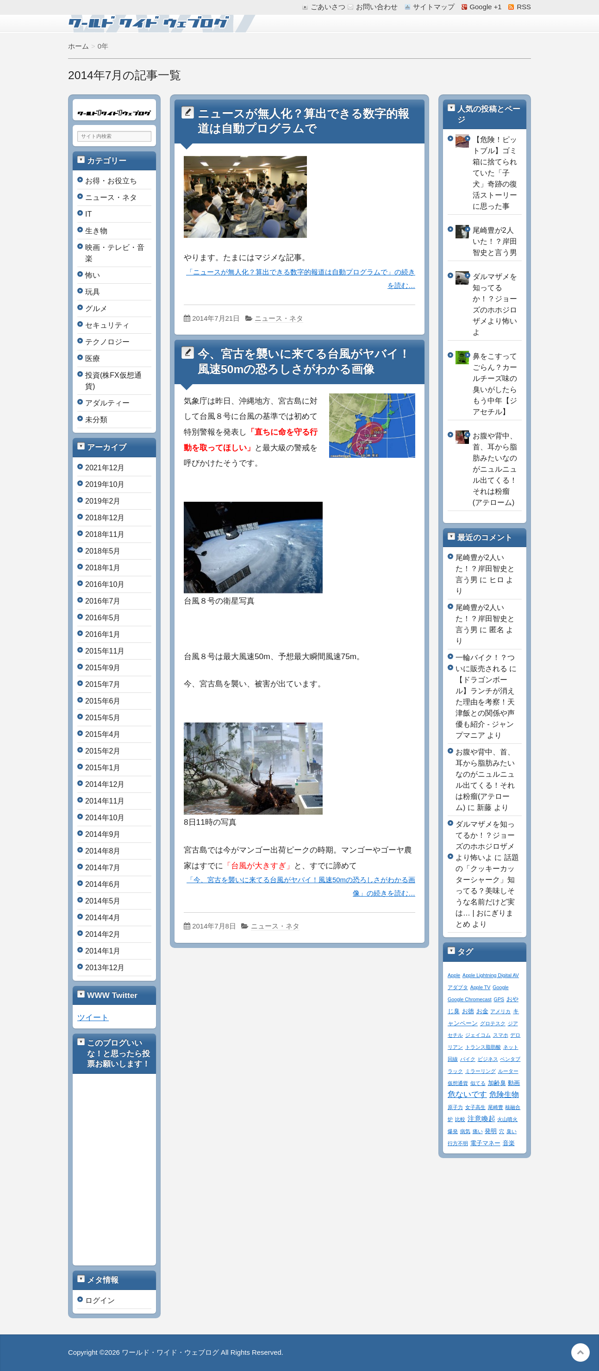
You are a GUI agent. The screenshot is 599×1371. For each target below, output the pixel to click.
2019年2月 (103, 501)
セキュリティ (107, 325)
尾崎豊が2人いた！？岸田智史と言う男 (495, 241)
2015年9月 (103, 668)
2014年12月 (105, 784)
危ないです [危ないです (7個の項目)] (467, 1094)
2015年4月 (103, 734)
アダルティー (107, 403)
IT (88, 214)
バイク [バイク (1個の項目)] (467, 1059)
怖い (92, 275)
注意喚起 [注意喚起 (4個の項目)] (481, 1118)
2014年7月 (103, 868)
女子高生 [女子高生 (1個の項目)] (475, 1107)
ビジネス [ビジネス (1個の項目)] (488, 1059)
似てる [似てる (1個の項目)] (478, 1083)
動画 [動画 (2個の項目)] (514, 1083)
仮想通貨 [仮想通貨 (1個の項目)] (458, 1083)
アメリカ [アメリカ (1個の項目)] (500, 1011)
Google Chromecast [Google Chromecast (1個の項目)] (470, 999)
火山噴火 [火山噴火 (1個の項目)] (507, 1119)
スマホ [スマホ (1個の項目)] (500, 1035)
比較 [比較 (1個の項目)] (460, 1119)
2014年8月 (103, 851)
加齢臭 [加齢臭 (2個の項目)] (497, 1083)
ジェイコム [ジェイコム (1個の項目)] (478, 1035)
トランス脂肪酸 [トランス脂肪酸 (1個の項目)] (483, 1047)
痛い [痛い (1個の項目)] (478, 1131)
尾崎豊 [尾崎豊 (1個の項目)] (495, 1107)
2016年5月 (103, 618)
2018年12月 (105, 518)
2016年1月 (103, 634)
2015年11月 (105, 651)
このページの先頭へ (580, 1352)
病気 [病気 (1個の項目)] (465, 1131)
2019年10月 (105, 484)
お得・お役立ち (111, 181)
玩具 (92, 292)
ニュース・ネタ (279, 318)
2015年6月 (103, 701)
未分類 (96, 420)
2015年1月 (103, 768)
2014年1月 (103, 951)
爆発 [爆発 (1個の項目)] (453, 1131)
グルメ (96, 308)
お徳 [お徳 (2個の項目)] (468, 1011)
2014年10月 (105, 818)
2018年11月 (105, 534)
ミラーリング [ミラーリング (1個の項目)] (480, 1071)
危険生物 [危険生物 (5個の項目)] (504, 1094)
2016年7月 (103, 601)
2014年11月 (105, 801)
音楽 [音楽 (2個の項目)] (509, 1143)
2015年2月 (103, 751)
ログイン (100, 1300)
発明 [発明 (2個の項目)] (491, 1131)
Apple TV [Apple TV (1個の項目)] (480, 987)
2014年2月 (103, 934)
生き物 (96, 231)
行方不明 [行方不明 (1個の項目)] (458, 1143)
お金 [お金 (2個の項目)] (482, 1011)
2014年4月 (103, 918)
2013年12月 (105, 968)
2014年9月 (103, 834)
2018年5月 (103, 551)
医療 (92, 358)
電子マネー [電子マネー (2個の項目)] (485, 1143)
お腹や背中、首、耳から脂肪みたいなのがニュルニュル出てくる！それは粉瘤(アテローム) (495, 469)
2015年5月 (103, 718)
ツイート (93, 1017)
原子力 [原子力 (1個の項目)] (455, 1107)
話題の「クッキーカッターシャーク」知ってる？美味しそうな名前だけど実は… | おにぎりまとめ (487, 891)
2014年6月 (103, 884)
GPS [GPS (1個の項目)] (499, 999)
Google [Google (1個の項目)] (500, 987)
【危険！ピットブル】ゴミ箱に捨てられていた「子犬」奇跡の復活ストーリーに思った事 (495, 173)
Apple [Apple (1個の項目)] (454, 975)
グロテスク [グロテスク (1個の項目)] (492, 1023)
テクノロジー (107, 342)
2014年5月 (103, 901)
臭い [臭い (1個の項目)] (511, 1131)
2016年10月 (105, 584)
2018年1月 (103, 568)
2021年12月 (105, 468)
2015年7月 (103, 684)
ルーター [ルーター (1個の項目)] (508, 1071)
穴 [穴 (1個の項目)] (501, 1131)
